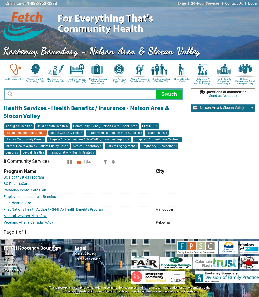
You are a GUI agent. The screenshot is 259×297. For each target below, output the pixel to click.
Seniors (12, 152)
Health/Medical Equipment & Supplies (114, 133)
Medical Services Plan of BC (25, 216)
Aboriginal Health (19, 126)
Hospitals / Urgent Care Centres (157, 139)
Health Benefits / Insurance (25, 133)
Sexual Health (33, 152)
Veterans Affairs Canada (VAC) (28, 222)
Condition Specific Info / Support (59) (77, 80)
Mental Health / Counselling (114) (35, 80)
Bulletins (10, 265)
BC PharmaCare (16, 184)
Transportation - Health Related (71, 152)
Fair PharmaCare (17, 203)
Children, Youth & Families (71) (161, 80)
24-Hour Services (205, 3)
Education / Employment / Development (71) (203, 81)
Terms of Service (87, 259)
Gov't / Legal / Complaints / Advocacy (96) (224, 81)
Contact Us (234, 3)
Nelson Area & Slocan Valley (223, 108)
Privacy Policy (86, 253)
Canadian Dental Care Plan (25, 190)
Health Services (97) (14, 79)
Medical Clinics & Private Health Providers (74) (98, 81)
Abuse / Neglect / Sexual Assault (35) (140, 80)
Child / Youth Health (52, 126)
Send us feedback (223, 96)
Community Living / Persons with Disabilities (105, 126)
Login (252, 3)
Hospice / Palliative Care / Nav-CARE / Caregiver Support (89, 139)
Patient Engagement (121, 146)
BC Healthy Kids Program (24, 177)
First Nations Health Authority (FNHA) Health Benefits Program (54, 209)
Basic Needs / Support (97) (119, 80)
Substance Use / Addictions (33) (55, 80)
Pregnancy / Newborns (159, 146)
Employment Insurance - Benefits (30, 196)
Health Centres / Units (66, 133)
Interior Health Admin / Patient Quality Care (37, 146)
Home (181, 3)
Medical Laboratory (87, 146)
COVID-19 (150, 126)
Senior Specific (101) (182, 80)
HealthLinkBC (156, 133)
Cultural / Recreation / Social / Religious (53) (245, 81)
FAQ (7, 259)
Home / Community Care (25, 139)
